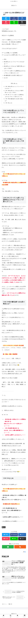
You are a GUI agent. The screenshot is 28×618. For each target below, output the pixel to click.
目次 (12, 83)
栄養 (3, 527)
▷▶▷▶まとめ (8, 103)
